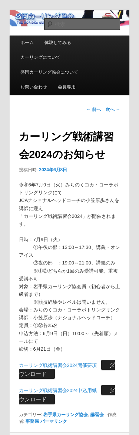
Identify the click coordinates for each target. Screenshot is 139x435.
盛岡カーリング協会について (49, 72)
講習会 (97, 414)
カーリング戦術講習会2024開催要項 (58, 365)
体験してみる (57, 42)
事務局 (32, 421)
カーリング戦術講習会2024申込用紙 (58, 390)
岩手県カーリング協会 (65, 414)
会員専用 (67, 87)
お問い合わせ (33, 87)
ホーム (27, 42)
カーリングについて (40, 57)
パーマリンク (53, 421)
